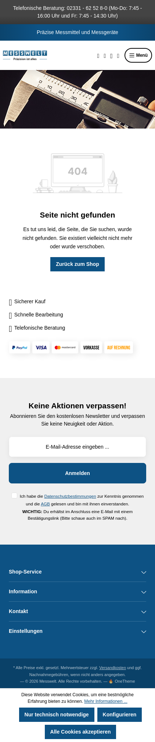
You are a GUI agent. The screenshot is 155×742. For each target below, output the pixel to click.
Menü (138, 55)
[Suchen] (98, 55)
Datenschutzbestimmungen (70, 496)
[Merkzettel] (104, 55)
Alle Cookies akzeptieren (80, 732)
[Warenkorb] (118, 55)
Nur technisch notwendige (57, 714)
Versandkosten (112, 667)
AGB (45, 503)
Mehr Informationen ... (105, 701)
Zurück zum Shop (77, 264)
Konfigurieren (120, 714)
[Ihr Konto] (111, 55)
